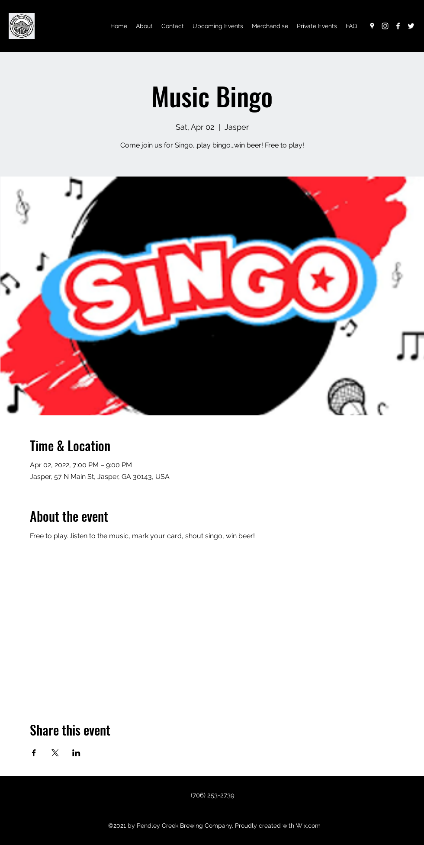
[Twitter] (411, 26)
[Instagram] (385, 26)
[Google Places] (372, 26)
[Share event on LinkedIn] (76, 752)
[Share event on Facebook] (34, 752)
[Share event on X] (55, 752)
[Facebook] (398, 26)
